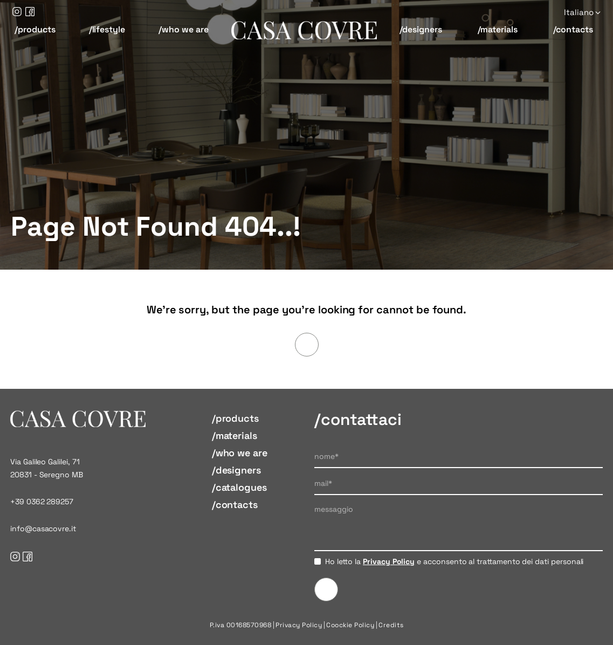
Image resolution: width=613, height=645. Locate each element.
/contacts (573, 29)
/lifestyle (107, 29)
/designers (421, 29)
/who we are (183, 29)
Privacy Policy (389, 561)
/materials (498, 29)
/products (35, 29)
